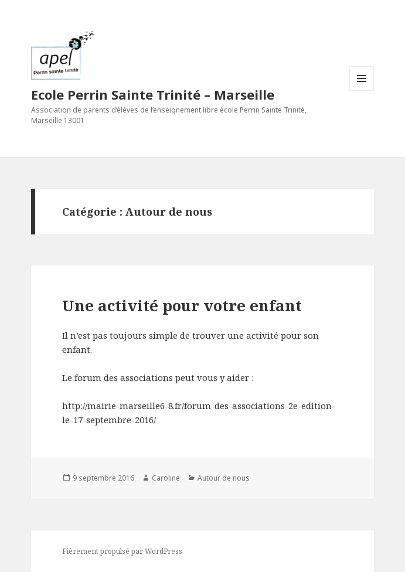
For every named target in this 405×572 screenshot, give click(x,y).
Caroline (166, 478)
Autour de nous (224, 478)
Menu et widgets (362, 90)
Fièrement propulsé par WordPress (122, 551)
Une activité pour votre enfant (182, 305)
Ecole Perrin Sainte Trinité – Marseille (152, 94)
